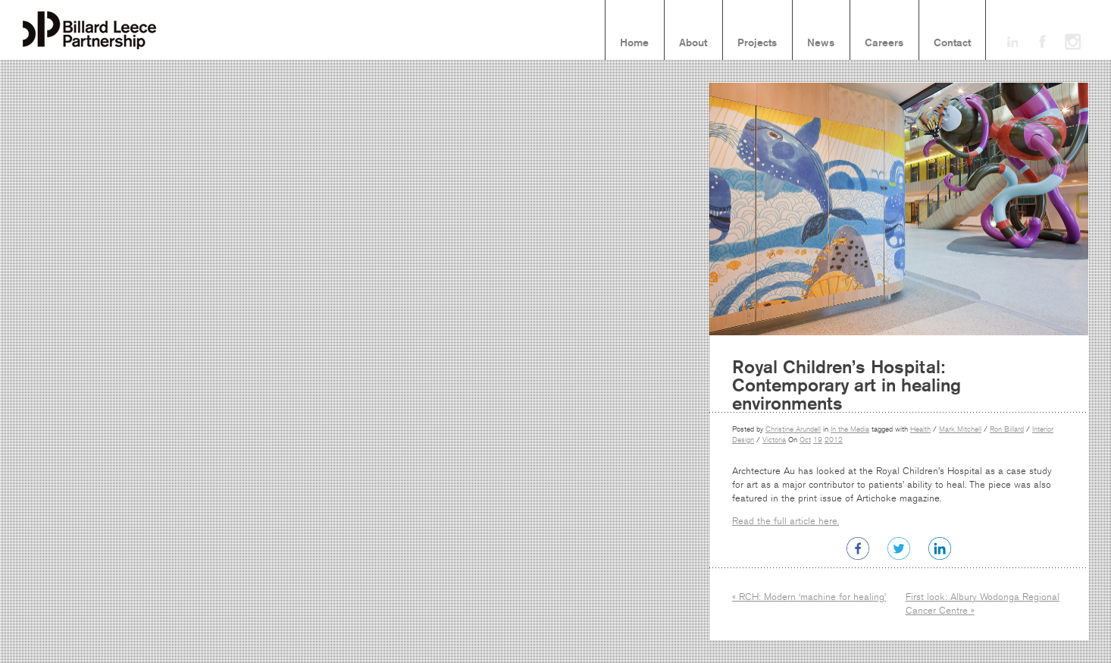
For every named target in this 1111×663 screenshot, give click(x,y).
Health (920, 429)
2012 (834, 440)
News (820, 43)
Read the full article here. (785, 521)
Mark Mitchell (960, 429)
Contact (952, 43)
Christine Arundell (793, 429)
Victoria (774, 440)
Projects (757, 43)
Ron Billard (1007, 429)
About (693, 43)
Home (634, 43)
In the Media (850, 429)
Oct (805, 440)
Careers (884, 43)
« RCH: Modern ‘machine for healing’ (809, 597)
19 (817, 440)
